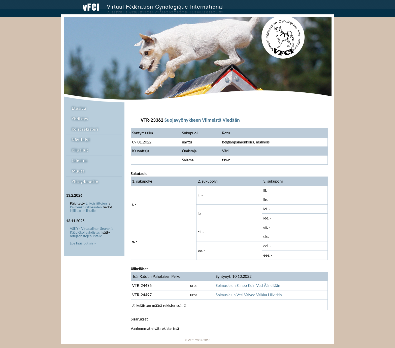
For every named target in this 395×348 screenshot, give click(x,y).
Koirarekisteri (85, 129)
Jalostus (79, 160)
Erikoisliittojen (96, 203)
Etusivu (79, 108)
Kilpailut (80, 150)
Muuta (78, 171)
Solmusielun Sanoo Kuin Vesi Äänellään (248, 285)
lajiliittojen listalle (83, 211)
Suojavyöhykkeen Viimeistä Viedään (202, 120)
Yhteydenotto (85, 181)
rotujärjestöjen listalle (86, 236)
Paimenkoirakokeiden (86, 207)
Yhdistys (80, 118)
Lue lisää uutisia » (83, 243)
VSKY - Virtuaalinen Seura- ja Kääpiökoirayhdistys (91, 230)
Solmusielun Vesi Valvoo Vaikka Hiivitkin (249, 294)
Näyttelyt (81, 139)
